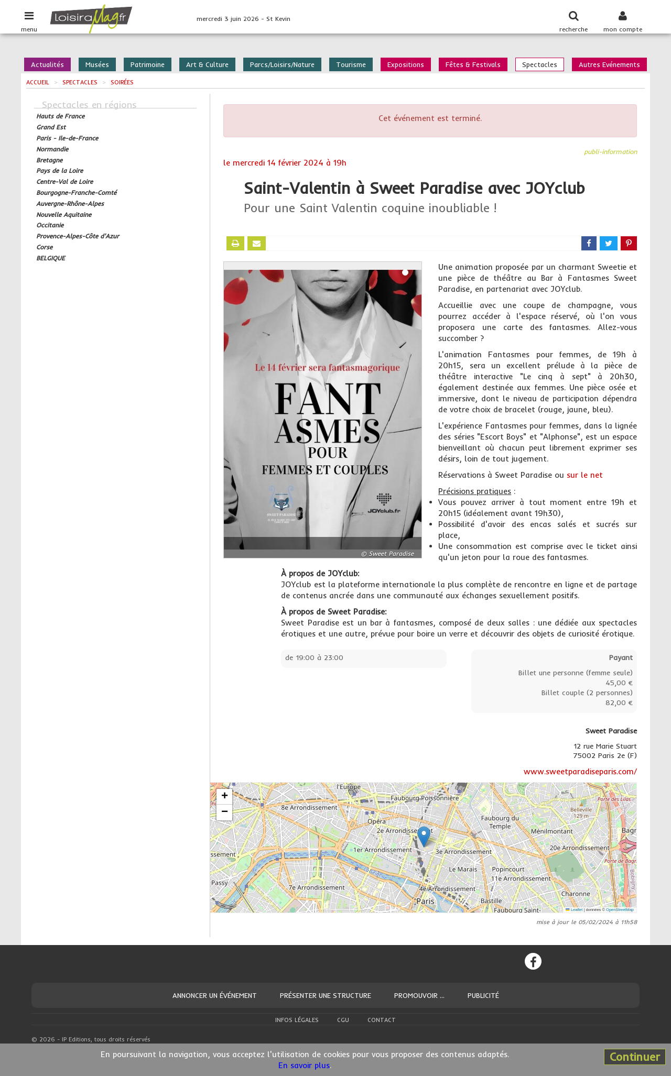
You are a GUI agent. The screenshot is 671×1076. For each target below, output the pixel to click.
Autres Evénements (609, 64)
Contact (381, 1020)
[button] (423, 837)
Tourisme (351, 64)
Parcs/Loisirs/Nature (282, 64)
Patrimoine (148, 64)
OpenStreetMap (620, 909)
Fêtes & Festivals (473, 64)
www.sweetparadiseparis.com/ (580, 771)
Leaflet (574, 909)
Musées (97, 64)
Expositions (405, 64)
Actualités (47, 64)
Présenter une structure (325, 995)
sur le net (585, 475)
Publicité (483, 995)
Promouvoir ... (419, 995)
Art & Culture (207, 64)
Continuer (635, 1056)
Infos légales (297, 1020)
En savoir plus (304, 1065)
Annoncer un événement (214, 995)
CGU (343, 1020)
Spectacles (539, 64)
